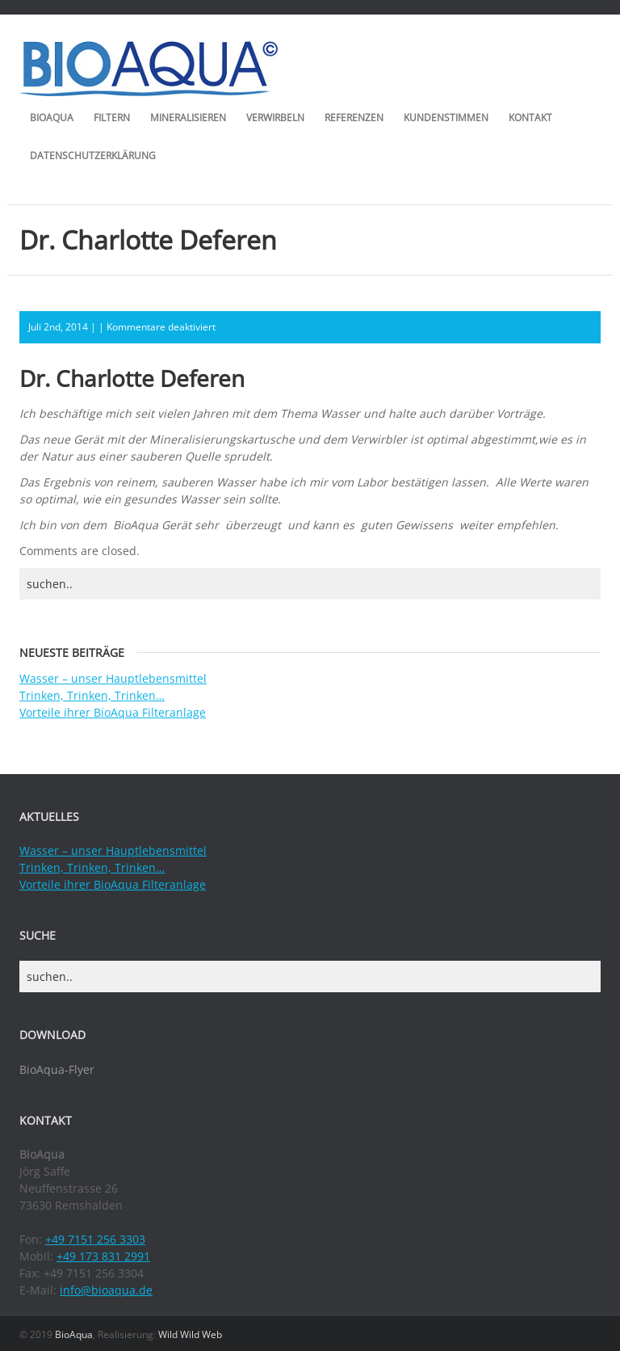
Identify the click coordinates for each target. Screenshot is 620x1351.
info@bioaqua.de (106, 1290)
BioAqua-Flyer (56, 1069)
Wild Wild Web (190, 1334)
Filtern (112, 117)
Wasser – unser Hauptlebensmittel (113, 678)
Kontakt (530, 117)
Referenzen (354, 117)
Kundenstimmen (446, 117)
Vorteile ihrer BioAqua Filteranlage (112, 712)
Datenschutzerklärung (93, 155)
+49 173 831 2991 (103, 1256)
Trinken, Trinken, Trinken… (92, 695)
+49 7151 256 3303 (95, 1239)
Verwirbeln (275, 117)
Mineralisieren (188, 117)
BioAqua (51, 117)
